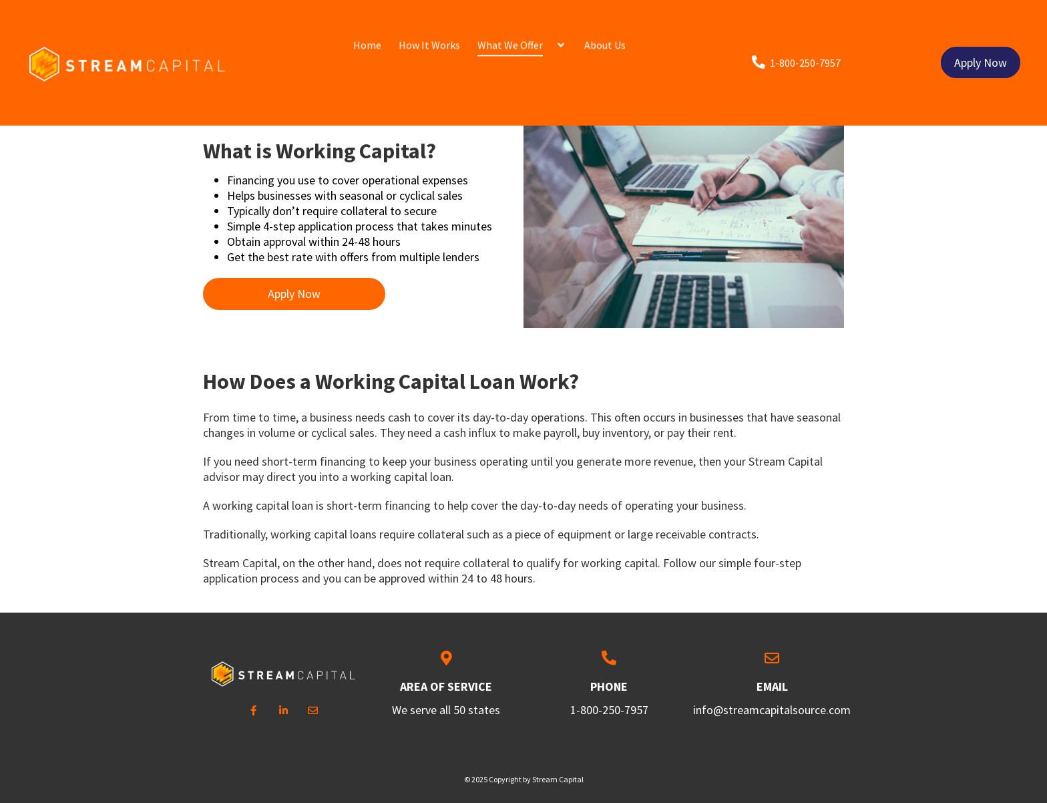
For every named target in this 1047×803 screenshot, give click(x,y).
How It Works (429, 35)
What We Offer (510, 35)
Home (367, 35)
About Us (605, 35)
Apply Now (980, 36)
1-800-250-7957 (609, 709)
